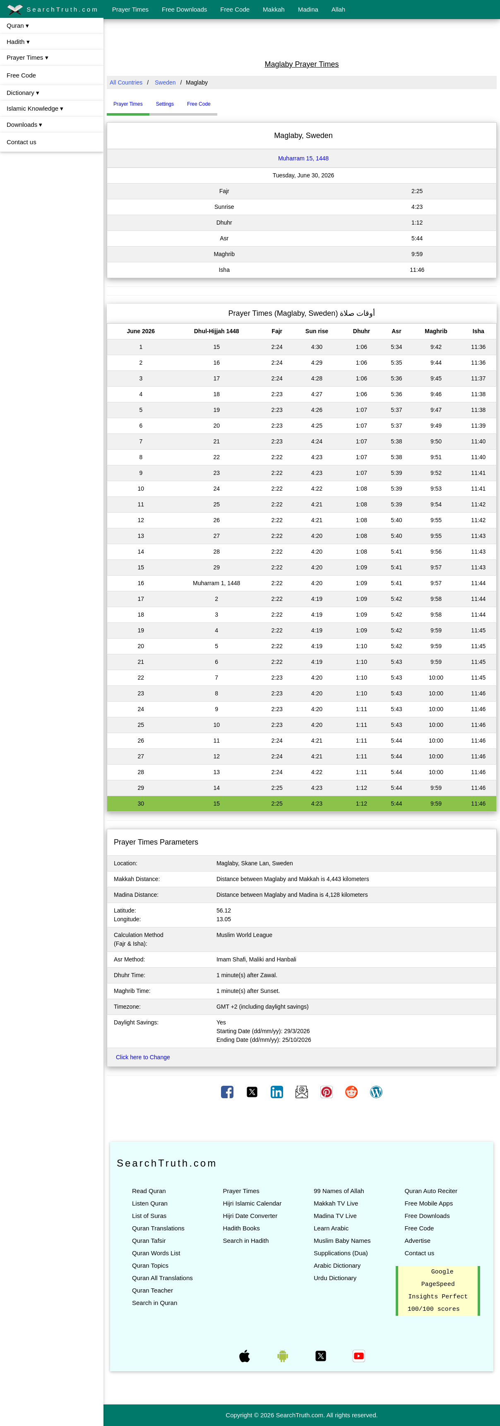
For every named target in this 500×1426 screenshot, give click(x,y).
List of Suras (149, 1215)
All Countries (126, 82)
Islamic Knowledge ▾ (35, 108)
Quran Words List (156, 1253)
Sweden (165, 82)
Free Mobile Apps (428, 1203)
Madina (308, 9)
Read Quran (149, 1190)
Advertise (417, 1240)
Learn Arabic (331, 1228)
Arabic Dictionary (337, 1265)
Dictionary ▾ (23, 92)
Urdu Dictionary (335, 1277)
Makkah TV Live (336, 1203)
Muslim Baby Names (342, 1240)
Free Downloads (184, 9)
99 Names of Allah (339, 1190)
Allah (338, 9)
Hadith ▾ (18, 41)
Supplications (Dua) (341, 1253)
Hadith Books (241, 1228)
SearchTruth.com (53, 10)
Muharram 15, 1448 (303, 158)
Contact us (21, 141)
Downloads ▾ (24, 124)
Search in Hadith (246, 1240)
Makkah (274, 9)
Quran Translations (158, 1228)
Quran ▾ (18, 25)
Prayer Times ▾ (27, 57)
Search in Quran (154, 1302)
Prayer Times (130, 9)
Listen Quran (150, 1203)
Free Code (235, 9)
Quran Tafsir (149, 1240)
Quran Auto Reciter (430, 1190)
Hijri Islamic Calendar (252, 1203)
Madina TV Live (335, 1215)
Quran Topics (150, 1265)
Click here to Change (143, 1057)
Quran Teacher (152, 1290)
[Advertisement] (302, 38)
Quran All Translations (162, 1277)
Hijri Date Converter (250, 1215)
